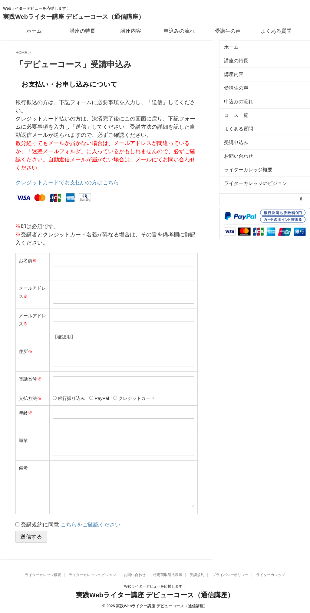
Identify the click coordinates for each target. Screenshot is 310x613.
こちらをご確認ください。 (93, 523)
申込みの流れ (179, 31)
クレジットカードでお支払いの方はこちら (67, 182)
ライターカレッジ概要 (243, 158)
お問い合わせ (236, 145)
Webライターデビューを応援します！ (155, 584)
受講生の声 (228, 31)
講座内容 (130, 31)
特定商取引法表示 (167, 573)
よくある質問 (276, 31)
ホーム (34, 31)
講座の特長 (82, 31)
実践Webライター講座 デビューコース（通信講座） (73, 16)
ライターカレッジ (270, 573)
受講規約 (197, 573)
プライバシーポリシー (230, 573)
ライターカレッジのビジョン (249, 170)
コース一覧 (234, 108)
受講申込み (234, 133)
